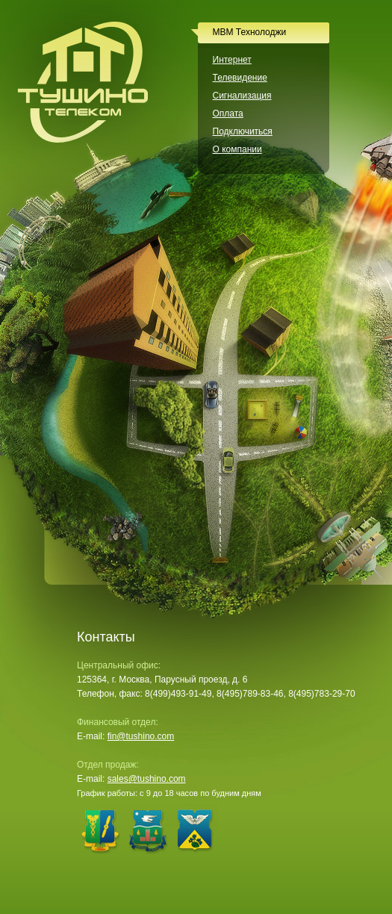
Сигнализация (242, 95)
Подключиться (243, 131)
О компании (237, 149)
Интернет (232, 60)
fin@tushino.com (141, 736)
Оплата (228, 113)
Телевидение (240, 77)
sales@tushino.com (147, 779)
